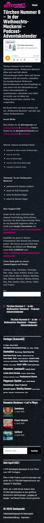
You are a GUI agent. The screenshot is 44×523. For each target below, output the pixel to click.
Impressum (25, 517)
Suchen (34, 451)
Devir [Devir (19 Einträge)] (15, 358)
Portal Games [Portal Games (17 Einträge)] (30, 381)
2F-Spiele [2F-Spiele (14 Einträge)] (6, 345)
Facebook (25, 133)
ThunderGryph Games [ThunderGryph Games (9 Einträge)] (19, 393)
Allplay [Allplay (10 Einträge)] (31, 348)
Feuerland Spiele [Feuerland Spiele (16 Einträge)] (34, 358)
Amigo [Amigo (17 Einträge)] (36, 348)
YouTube (14, 127)
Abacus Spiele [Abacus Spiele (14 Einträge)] (14, 345)
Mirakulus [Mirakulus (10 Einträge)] (23, 373)
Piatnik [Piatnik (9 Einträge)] (23, 381)
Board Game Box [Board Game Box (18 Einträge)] (28, 352)
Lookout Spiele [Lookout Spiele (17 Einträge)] (30, 369)
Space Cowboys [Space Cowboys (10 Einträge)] (36, 389)
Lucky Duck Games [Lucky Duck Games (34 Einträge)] (11, 373)
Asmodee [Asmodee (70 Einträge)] (8, 351)
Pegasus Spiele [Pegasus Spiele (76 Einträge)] (12, 381)
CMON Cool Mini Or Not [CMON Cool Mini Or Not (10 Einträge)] (28, 356)
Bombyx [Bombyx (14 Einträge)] (19, 356)
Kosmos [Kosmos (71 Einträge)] (8, 369)
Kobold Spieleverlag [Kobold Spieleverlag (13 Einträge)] (33, 365)
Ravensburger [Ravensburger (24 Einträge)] (8, 385)
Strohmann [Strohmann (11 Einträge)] (11, 393)
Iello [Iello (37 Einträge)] (25, 365)
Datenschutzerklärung (11, 517)
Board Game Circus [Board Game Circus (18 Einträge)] (9, 355)
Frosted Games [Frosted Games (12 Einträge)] (14, 361)
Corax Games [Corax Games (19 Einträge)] (7, 358)
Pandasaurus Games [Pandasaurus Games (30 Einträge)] (28, 377)
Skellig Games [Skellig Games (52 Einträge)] (23, 389)
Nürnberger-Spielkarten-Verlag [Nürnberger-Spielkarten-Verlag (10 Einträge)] (11, 377)
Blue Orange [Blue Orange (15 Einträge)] (18, 352)
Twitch (6, 127)
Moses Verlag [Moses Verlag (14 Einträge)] (31, 373)
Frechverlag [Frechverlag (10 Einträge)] (6, 361)
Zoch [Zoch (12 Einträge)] (26, 393)
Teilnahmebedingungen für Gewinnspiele (18, 514)
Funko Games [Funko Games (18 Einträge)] (23, 361)
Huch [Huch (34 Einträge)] (19, 364)
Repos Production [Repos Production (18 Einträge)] (21, 385)
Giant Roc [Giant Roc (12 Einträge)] (5, 365)
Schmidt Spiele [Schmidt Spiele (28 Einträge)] (9, 389)
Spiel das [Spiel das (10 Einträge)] (5, 393)
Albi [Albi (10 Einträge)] (28, 348)
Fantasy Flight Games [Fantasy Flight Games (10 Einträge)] (23, 359)
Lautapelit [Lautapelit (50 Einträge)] (19, 369)
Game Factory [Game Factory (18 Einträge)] (34, 361)
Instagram (25, 127)
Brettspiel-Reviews (18, 469)
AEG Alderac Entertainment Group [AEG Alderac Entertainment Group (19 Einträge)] (14, 348)
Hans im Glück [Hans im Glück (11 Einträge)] (12, 365)
